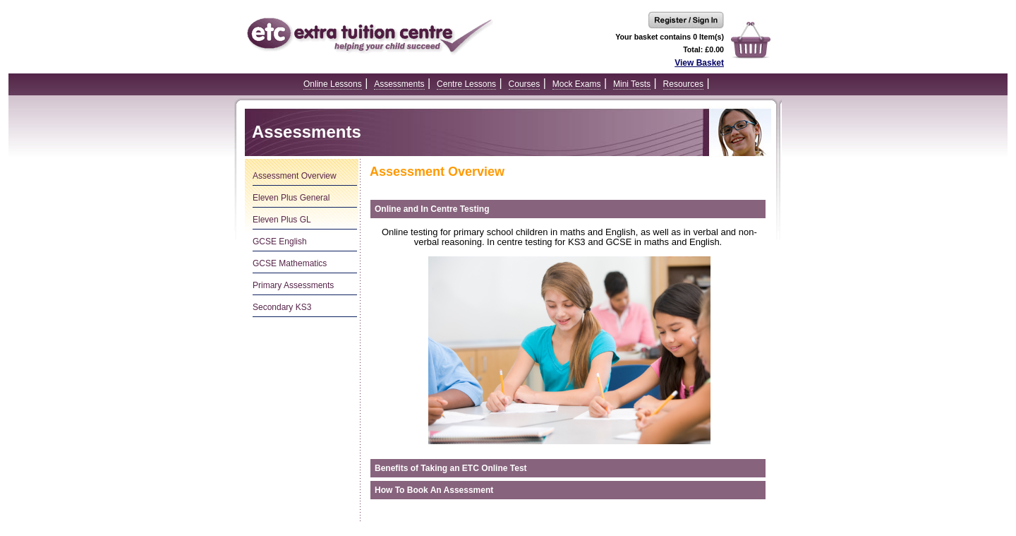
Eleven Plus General (291, 198)
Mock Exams (576, 84)
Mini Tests (632, 84)
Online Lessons (332, 84)
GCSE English (280, 241)
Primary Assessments (293, 285)
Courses (524, 84)
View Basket (699, 63)
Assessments (399, 84)
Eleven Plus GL (282, 220)
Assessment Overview (295, 176)
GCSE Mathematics (290, 263)
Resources (683, 84)
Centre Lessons (466, 84)
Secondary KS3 (282, 307)
